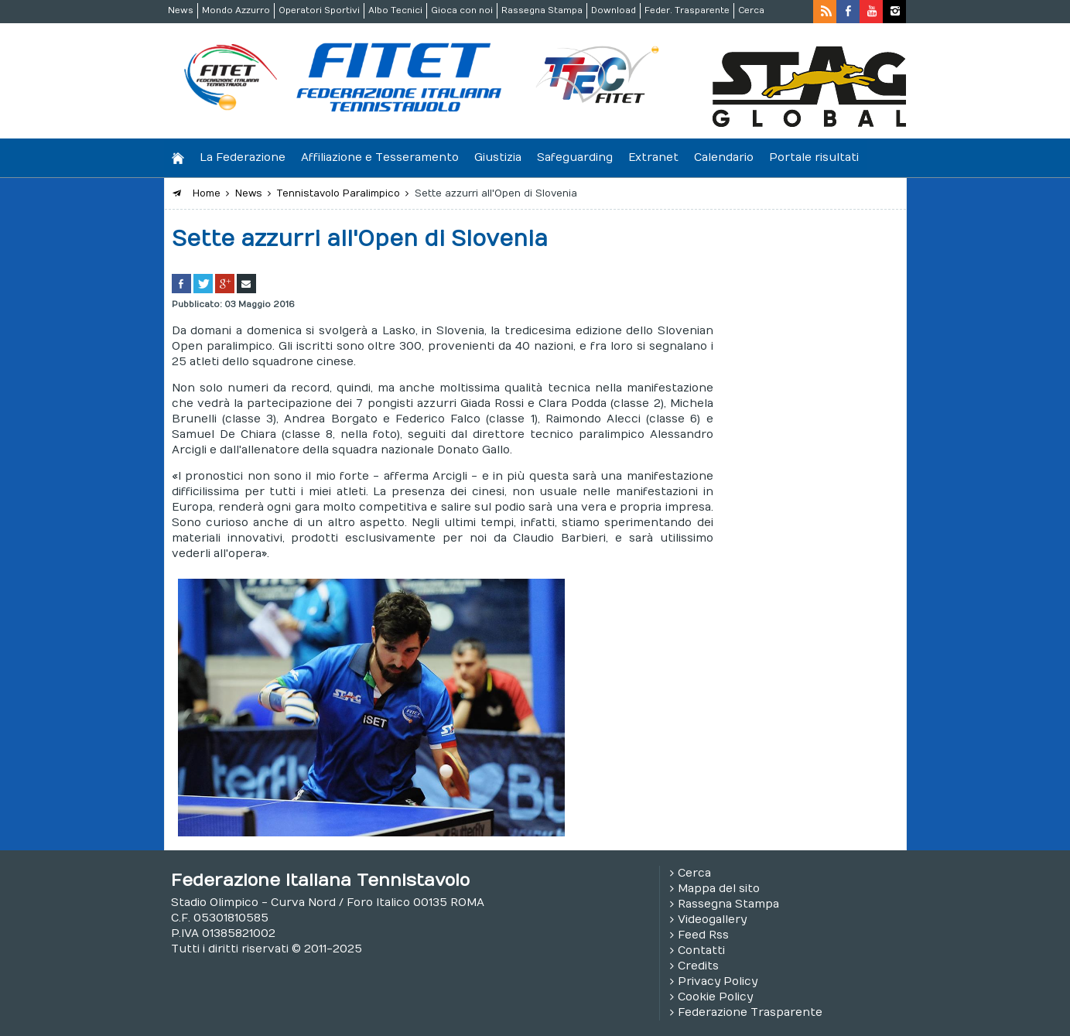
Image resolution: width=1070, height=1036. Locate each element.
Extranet (653, 157)
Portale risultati (814, 157)
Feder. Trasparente (687, 10)
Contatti (701, 950)
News (180, 10)
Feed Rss (703, 935)
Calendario (724, 157)
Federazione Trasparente (750, 1012)
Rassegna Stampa (542, 10)
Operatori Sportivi (319, 10)
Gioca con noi (462, 10)
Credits (698, 966)
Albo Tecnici (395, 10)
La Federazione (242, 157)
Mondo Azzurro (236, 10)
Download (613, 10)
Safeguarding (575, 157)
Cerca (751, 10)
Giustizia (497, 157)
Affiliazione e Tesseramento (380, 157)
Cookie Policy (715, 997)
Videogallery (712, 919)
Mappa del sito (719, 888)
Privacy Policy (717, 981)
